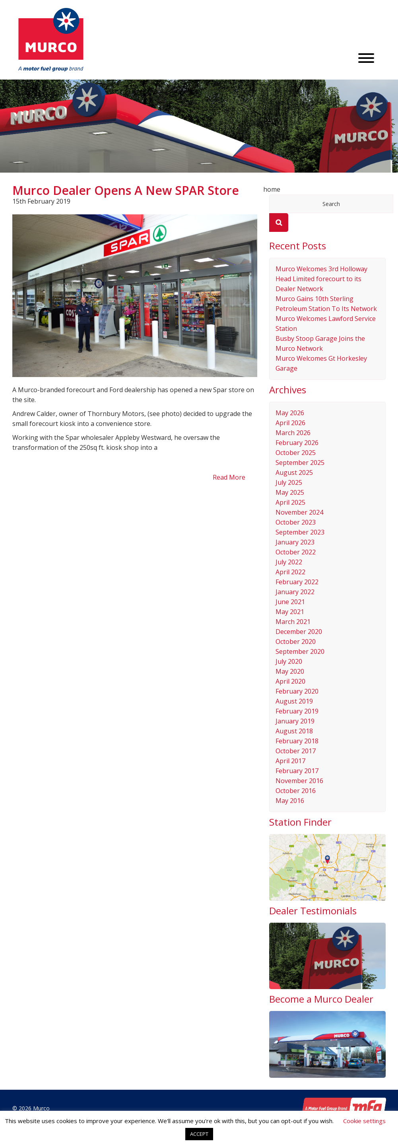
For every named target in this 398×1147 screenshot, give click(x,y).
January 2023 (295, 542)
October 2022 (296, 552)
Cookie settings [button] (364, 1121)
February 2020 (297, 691)
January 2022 (295, 591)
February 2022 (297, 581)
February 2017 (297, 770)
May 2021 (290, 611)
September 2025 (300, 462)
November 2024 (299, 512)
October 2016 (296, 790)
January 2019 (295, 721)
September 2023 (300, 532)
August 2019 (294, 701)
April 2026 (290, 422)
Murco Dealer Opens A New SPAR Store (125, 190)
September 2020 (300, 651)
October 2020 (296, 641)
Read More (229, 477)
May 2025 (290, 492)
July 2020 (289, 661)
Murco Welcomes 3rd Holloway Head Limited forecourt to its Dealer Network (321, 278)
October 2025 (296, 452)
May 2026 (290, 412)
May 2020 (290, 671)
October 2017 (296, 751)
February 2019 (297, 711)
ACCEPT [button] (199, 1133)
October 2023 (296, 522)
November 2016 (299, 780)
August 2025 (294, 472)
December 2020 (299, 631)
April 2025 (290, 502)
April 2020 (290, 681)
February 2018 (297, 741)
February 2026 (297, 442)
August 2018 (294, 731)
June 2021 (290, 601)
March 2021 (293, 621)
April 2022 (290, 572)
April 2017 (290, 760)
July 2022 (289, 562)
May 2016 (290, 800)
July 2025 (289, 482)
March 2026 (293, 432)
